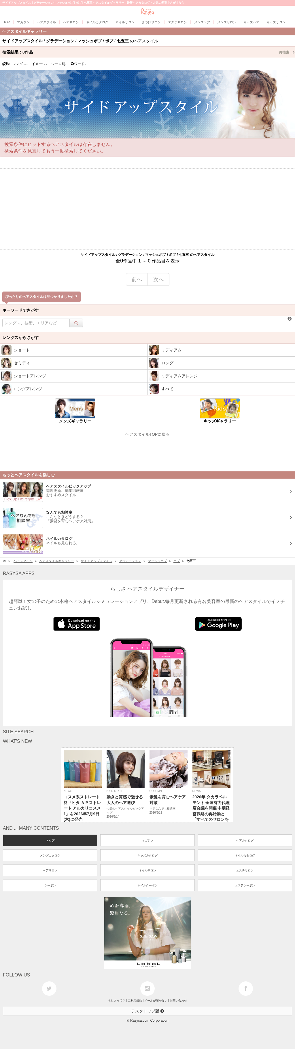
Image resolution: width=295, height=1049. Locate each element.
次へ (158, 279)
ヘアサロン (50, 870)
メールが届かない (155, 1000)
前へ (137, 279)
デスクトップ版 (147, 1011)
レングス (20, 64)
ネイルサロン (147, 870)
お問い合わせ (178, 1000)
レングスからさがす (20, 337)
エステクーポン (245, 885)
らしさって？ (116, 1000)
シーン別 (59, 64)
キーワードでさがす (20, 310)
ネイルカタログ (245, 855)
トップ (50, 840)
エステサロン (245, 870)
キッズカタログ (147, 855)
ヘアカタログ (245, 840)
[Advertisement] (147, 209)
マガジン (147, 840)
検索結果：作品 (148, 52)
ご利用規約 (135, 1000)
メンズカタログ (50, 855)
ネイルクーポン (147, 885)
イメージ (39, 64)
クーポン (50, 885)
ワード (78, 64)
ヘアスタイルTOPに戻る (147, 434)
